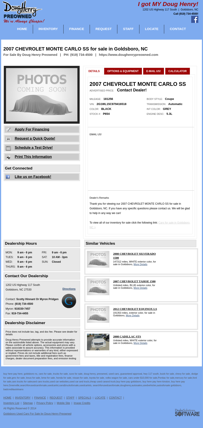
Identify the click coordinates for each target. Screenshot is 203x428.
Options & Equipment (123, 71)
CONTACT (178, 29)
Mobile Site (63, 403)
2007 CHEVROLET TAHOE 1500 (134, 281)
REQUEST (103, 29)
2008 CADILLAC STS (127, 336)
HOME (22, 29)
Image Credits (82, 403)
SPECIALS (84, 397)
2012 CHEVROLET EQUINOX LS (135, 309)
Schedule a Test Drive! (34, 147)
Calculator (177, 71)
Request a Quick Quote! (35, 138)
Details (94, 71)
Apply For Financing (32, 129)
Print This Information (33, 157)
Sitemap (28, 403)
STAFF (128, 29)
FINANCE (76, 29)
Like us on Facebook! (33, 177)
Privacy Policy (44, 403)
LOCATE (152, 29)
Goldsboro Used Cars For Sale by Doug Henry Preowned (37, 413)
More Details (140, 264)
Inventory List (11, 403)
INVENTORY (48, 29)
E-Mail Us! (153, 71)
